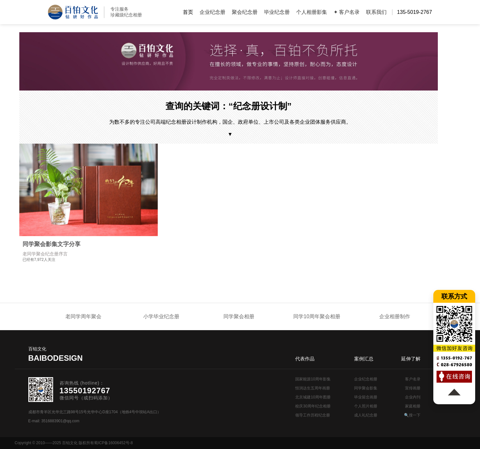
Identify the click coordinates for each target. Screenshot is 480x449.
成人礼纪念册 (365, 415)
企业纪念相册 (365, 379)
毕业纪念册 (277, 12)
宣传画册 (412, 388)
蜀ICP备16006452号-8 (113, 443)
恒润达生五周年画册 (312, 388)
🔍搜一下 (412, 415)
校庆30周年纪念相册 (312, 406)
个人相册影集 (311, 12)
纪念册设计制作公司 (73, 12)
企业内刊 (412, 397)
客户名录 (412, 379)
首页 (188, 12)
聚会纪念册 (245, 12)
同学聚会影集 (365, 388)
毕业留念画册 (365, 397)
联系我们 (376, 12)
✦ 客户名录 (347, 12)
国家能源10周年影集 (312, 379)
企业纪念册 (212, 12)
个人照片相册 (365, 406)
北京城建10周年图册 (312, 397)
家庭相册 (412, 406)
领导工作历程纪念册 (312, 415)
